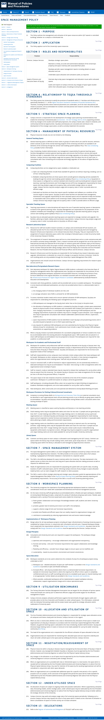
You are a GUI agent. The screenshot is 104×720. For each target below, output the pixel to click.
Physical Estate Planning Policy (65, 476)
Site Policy (41, 629)
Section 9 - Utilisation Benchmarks (9, 78)
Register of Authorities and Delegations (50, 709)
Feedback (67, 15)
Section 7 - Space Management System (10, 66)
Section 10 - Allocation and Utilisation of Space (12, 80)
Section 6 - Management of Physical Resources (12, 40)
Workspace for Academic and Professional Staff (13, 55)
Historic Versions (43, 15)
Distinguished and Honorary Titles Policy (68, 395)
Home (5, 12)
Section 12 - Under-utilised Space (9, 84)
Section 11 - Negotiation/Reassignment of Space (13, 82)
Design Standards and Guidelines (74, 526)
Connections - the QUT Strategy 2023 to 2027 (71, 120)
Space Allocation (7, 75)
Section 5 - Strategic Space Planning (10, 37)
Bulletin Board (40, 12)
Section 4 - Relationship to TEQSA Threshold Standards (12, 34)
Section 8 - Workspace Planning (9, 69)
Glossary (62, 12)
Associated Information (30, 15)
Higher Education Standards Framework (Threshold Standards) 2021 (74, 102)
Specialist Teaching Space (9, 46)
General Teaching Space (9, 42)
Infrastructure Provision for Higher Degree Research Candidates (53, 277)
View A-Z (16, 12)
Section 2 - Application (7, 29)
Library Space (7, 64)
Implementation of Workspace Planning (13, 71)
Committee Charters (78, 12)
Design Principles (7, 73)
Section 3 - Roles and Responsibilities (10, 31)
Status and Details (16, 15)
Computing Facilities (8, 44)
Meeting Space (7, 62)
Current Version (5, 15)
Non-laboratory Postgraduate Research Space (12, 52)
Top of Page (98, 41)
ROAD (93, 12)
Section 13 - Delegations (7, 87)
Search (27, 12)
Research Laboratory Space (10, 49)
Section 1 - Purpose (6, 27)
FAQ (52, 12)
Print (61, 15)
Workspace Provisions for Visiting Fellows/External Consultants (11, 59)
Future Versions (54, 15)
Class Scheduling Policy (82, 179)
